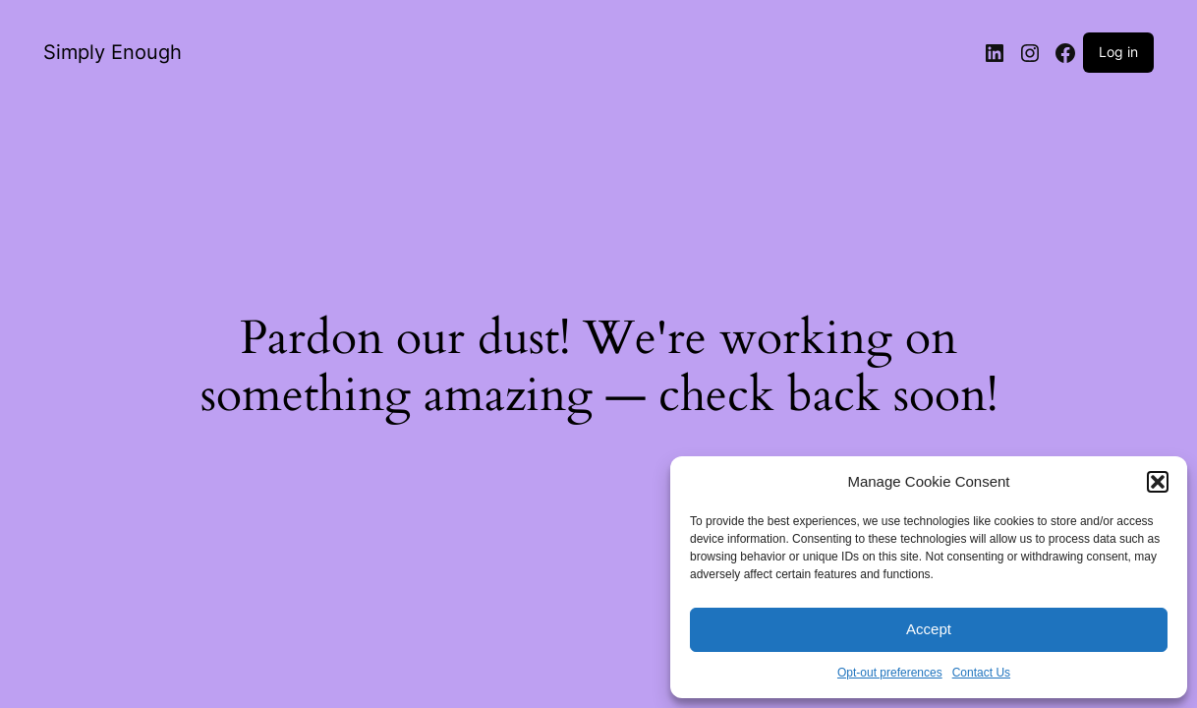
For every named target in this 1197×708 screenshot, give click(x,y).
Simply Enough (112, 52)
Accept (928, 628)
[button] (1158, 482)
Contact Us (981, 672)
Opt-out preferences (889, 672)
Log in (1118, 51)
